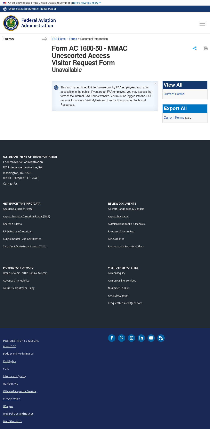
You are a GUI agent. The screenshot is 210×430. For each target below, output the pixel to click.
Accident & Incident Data (18, 209)
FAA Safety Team (118, 296)
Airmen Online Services (122, 281)
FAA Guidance (116, 239)
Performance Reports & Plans (126, 247)
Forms (73, 39)
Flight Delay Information (17, 232)
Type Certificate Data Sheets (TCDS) (25, 247)
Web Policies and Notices (18, 414)
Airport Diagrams (118, 217)
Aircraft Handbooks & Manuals (126, 209)
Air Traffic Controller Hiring (19, 288)
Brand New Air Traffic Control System (25, 273)
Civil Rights (9, 361)
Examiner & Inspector (121, 232)
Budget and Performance (18, 354)
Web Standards (12, 421)
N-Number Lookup (119, 288)
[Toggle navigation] (203, 24)
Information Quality (14, 376)
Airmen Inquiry (116, 273)
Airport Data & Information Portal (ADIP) (26, 217)
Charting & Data (12, 224)
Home (59, 39)
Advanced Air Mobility (16, 281)
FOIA (6, 369)
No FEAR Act (10, 384)
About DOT (9, 346)
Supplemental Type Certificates (22, 239)
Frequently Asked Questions (125, 303)
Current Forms (174, 94)
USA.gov (8, 406)
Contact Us (10, 184)
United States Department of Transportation (32, 8)
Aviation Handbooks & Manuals (126, 224)
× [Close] (156, 83)
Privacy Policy (11, 399)
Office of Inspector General (19, 391)
